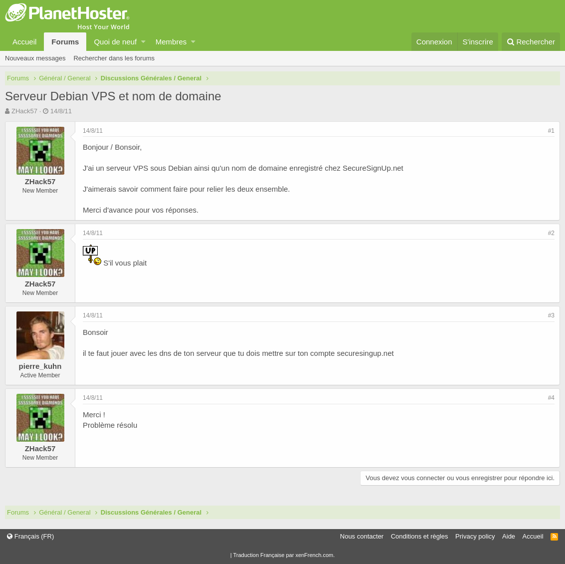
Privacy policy (475, 536)
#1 (551, 130)
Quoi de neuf (115, 41)
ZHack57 (24, 111)
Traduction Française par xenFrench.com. (284, 555)
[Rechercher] (531, 41)
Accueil (24, 41)
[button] (143, 41)
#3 (551, 315)
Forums (65, 41)
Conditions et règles (419, 536)
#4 (551, 397)
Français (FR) (30, 536)
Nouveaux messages (35, 58)
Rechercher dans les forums (114, 58)
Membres (171, 41)
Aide (508, 536)
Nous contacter (361, 536)
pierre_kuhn (40, 366)
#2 (551, 233)
